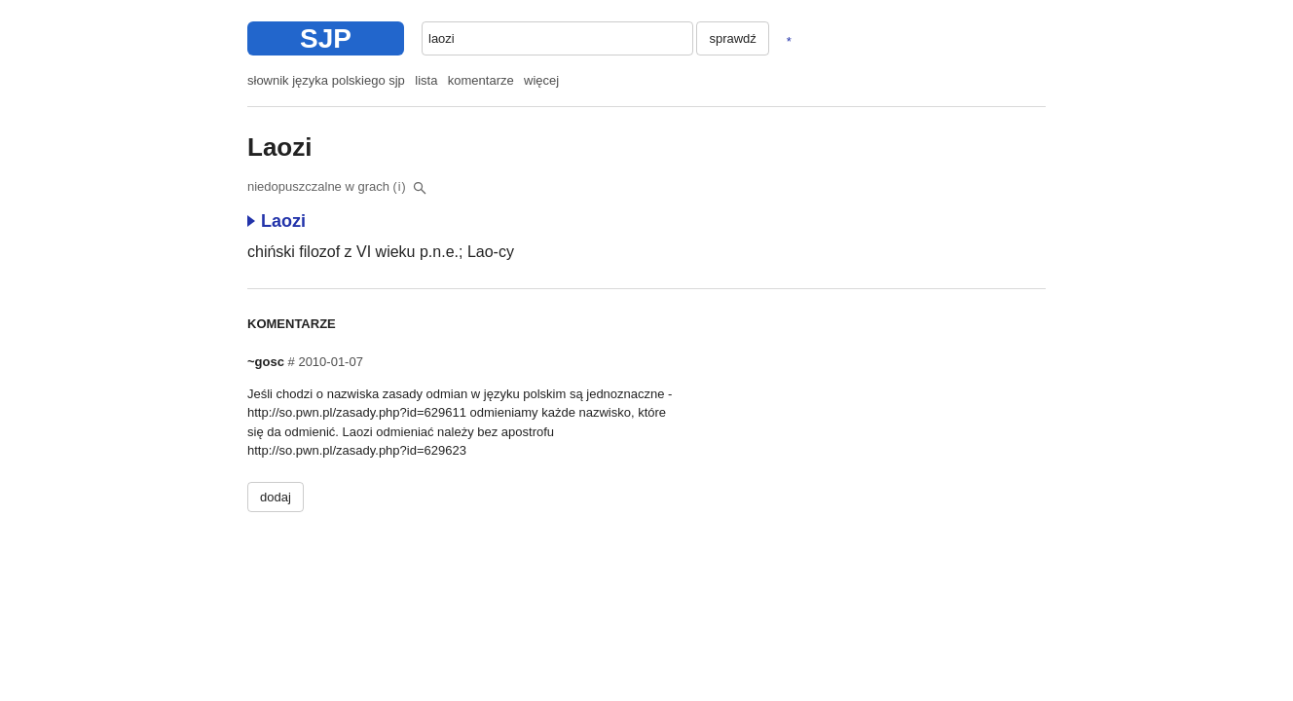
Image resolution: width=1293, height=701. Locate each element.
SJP (325, 38)
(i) (400, 187)
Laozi (276, 221)
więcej (541, 80)
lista (426, 80)
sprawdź (732, 38)
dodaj (275, 497)
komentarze (481, 80)
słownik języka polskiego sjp (326, 80)
